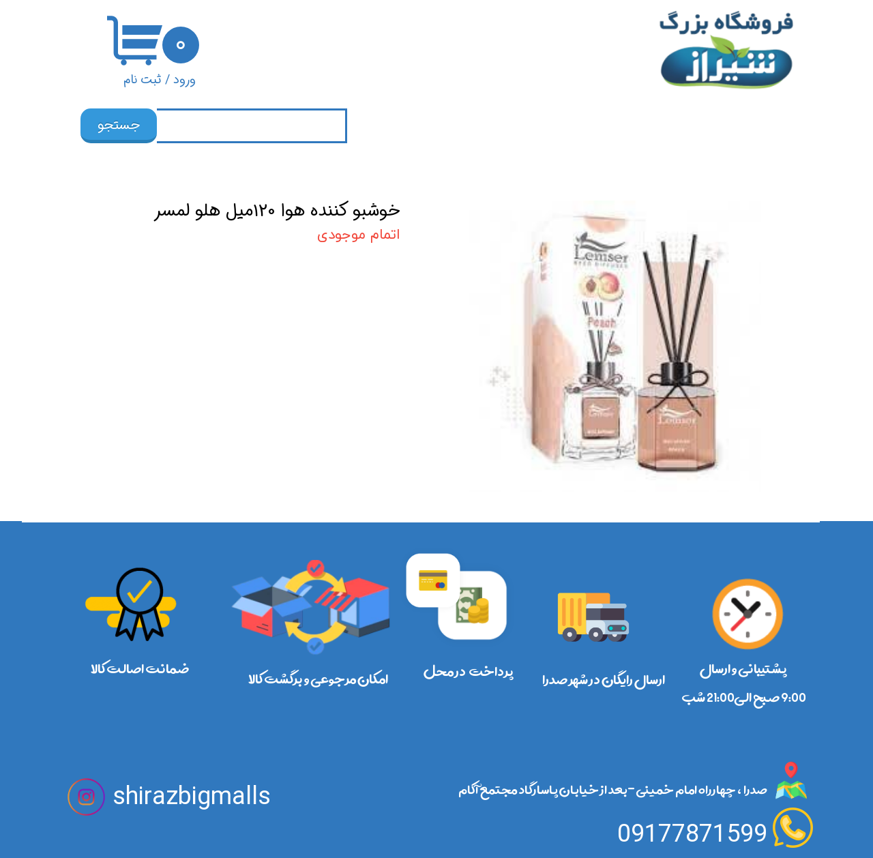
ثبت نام (142, 79)
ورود (184, 79)
